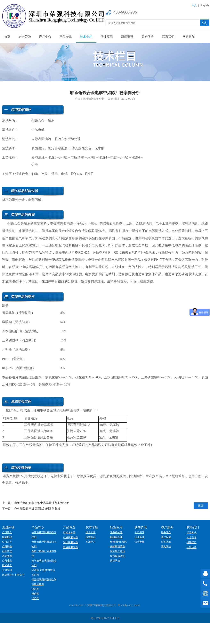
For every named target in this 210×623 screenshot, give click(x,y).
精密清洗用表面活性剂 (44, 579)
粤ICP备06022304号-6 (105, 618)
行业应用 (106, 36)
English (204, 5)
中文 (194, 5)
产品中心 (45, 36)
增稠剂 (35, 593)
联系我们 (168, 36)
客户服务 (148, 36)
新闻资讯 (127, 36)
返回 (201, 505)
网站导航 (189, 36)
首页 (7, 36)
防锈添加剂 (38, 584)
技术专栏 (86, 36)
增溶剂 (35, 598)
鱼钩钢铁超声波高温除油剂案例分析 (37, 508)
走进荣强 (24, 36)
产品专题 (65, 36)
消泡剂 (35, 589)
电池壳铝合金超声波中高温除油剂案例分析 (41, 503)
